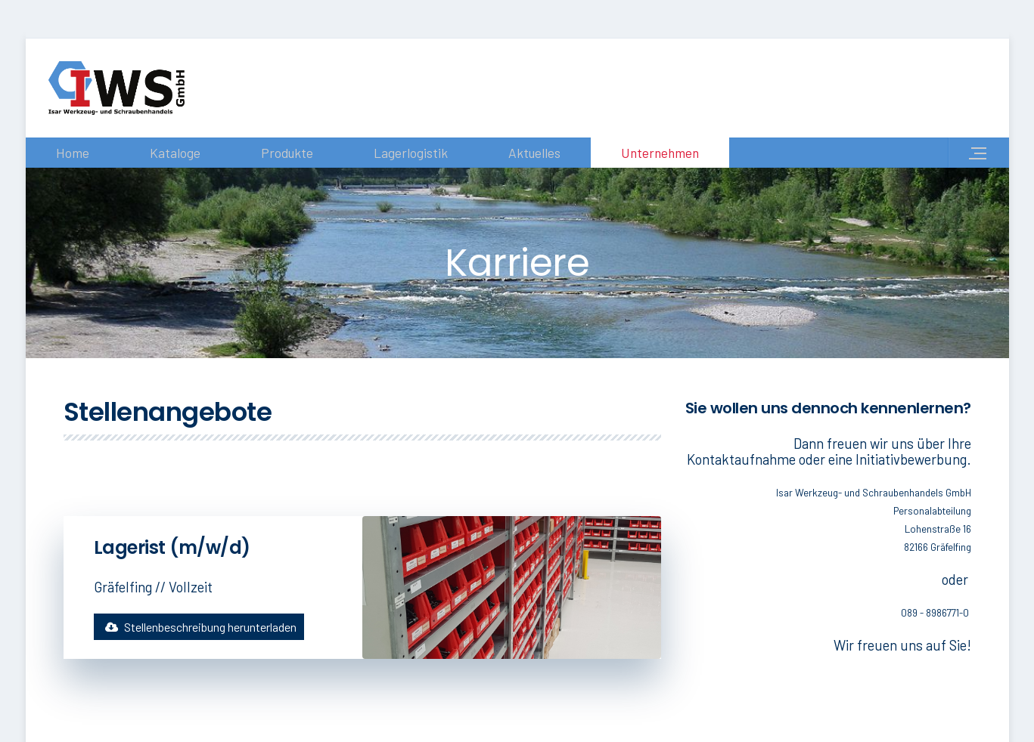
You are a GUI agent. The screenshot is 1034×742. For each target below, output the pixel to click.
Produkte (287, 152)
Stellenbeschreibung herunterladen (199, 627)
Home (72, 152)
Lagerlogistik (411, 152)
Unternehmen (660, 152)
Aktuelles (534, 152)
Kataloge (175, 152)
